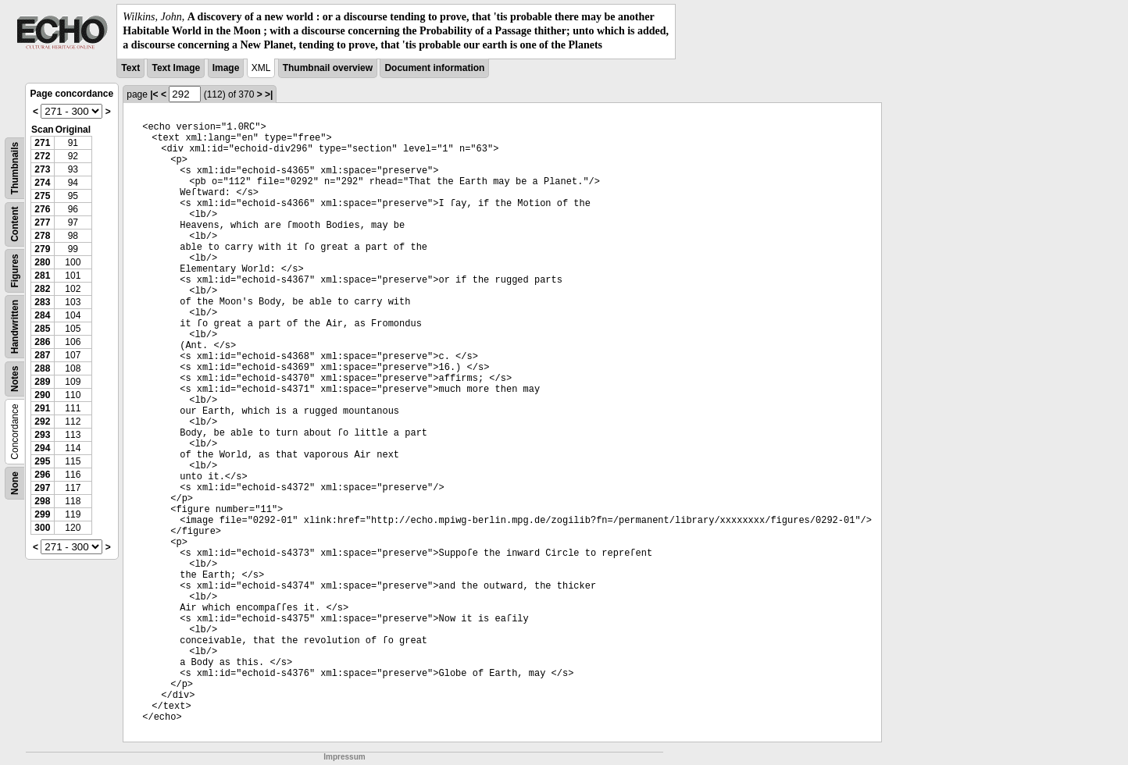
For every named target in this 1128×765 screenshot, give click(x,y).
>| (269, 94)
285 (42, 328)
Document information (434, 67)
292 (42, 421)
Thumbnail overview (328, 67)
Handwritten (14, 326)
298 (42, 501)
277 (42, 222)
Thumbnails (14, 167)
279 (42, 249)
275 (42, 195)
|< (154, 94)
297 (42, 487)
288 (42, 368)
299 (42, 514)
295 (42, 461)
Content (14, 223)
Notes (14, 378)
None (14, 483)
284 (42, 315)
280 (42, 262)
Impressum (344, 757)
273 (42, 169)
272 (42, 156)
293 (42, 434)
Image (226, 67)
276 (42, 209)
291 (42, 408)
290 (42, 395)
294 (42, 448)
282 (42, 288)
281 (42, 275)
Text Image (176, 67)
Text (130, 67)
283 (42, 302)
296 (42, 474)
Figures (14, 270)
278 (42, 235)
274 (42, 182)
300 (42, 527)
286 (42, 341)
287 (42, 355)
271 (42, 142)
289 (42, 381)
